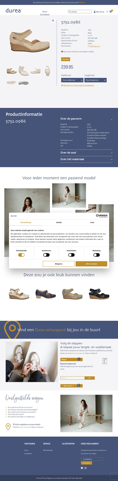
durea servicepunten (78, 353)
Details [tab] (59, 222)
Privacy (44, 478)
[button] (53, 21)
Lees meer (65, 59)
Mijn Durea (99, 11)
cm (75, 378)
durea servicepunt (25, 427)
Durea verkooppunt (50, 329)
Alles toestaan (91, 264)
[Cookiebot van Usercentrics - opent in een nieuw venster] (97, 216)
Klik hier (82, 2)
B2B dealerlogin (48, 450)
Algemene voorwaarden (54, 478)
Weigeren (58, 264)
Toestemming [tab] (25, 222)
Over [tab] (92, 222)
